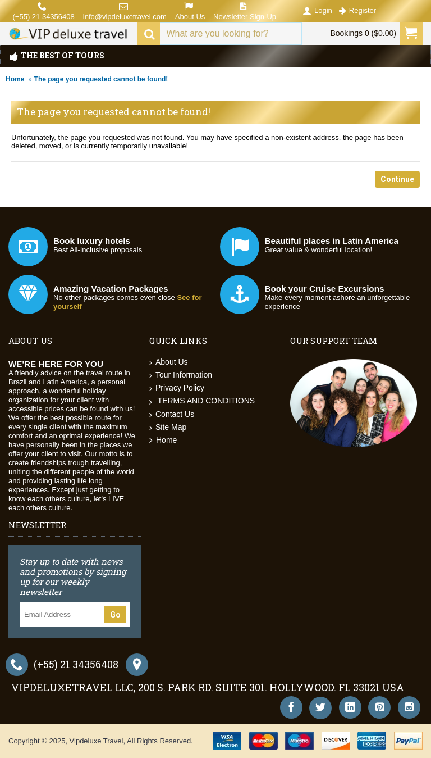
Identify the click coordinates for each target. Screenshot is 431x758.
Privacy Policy (176, 388)
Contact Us (171, 414)
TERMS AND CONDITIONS (202, 401)
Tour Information (180, 375)
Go (115, 614)
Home (15, 79)
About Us (168, 362)
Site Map (167, 427)
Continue (397, 179)
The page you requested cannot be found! (101, 79)
